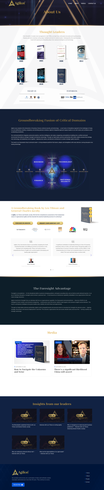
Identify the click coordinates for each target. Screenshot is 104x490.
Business (18, 343)
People (83, 3)
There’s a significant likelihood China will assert (70, 372)
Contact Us (92, 3)
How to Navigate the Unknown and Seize (30, 372)
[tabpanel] (30, 255)
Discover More (18, 474)
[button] (24, 405)
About (76, 3)
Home (70, 3)
